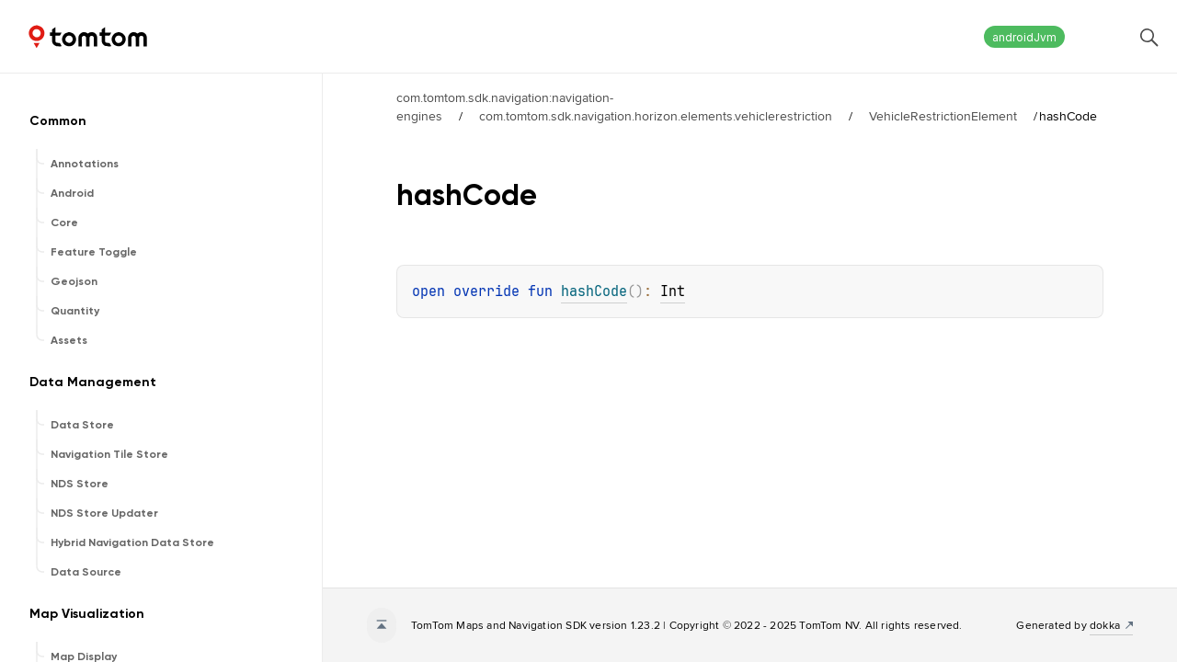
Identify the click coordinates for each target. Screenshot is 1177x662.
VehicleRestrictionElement (943, 116)
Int (672, 291)
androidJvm (1024, 37)
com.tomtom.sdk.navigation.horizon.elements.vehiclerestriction (655, 116)
